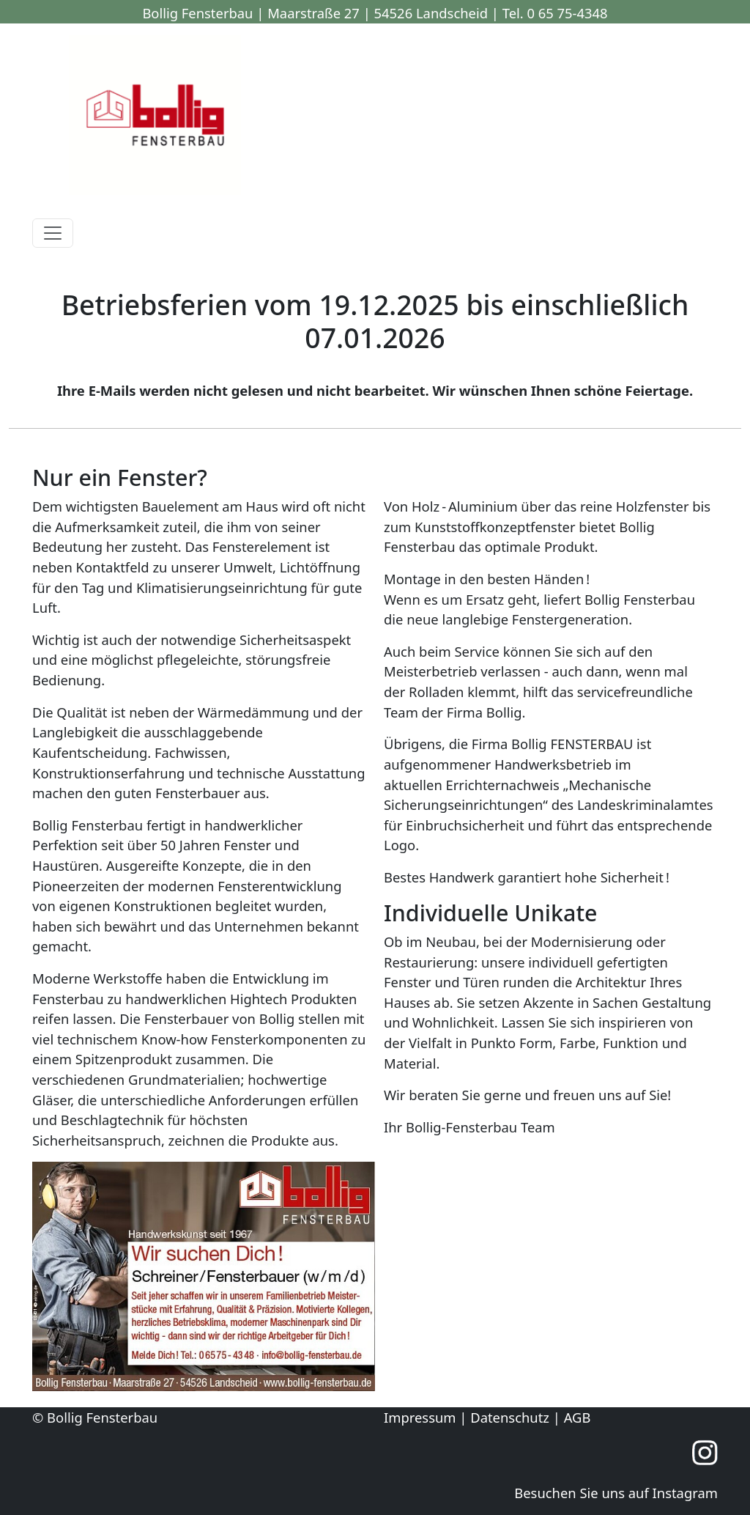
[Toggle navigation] (52, 233)
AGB (577, 1417)
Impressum (420, 1417)
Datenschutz (509, 1417)
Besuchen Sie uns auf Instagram (616, 1492)
